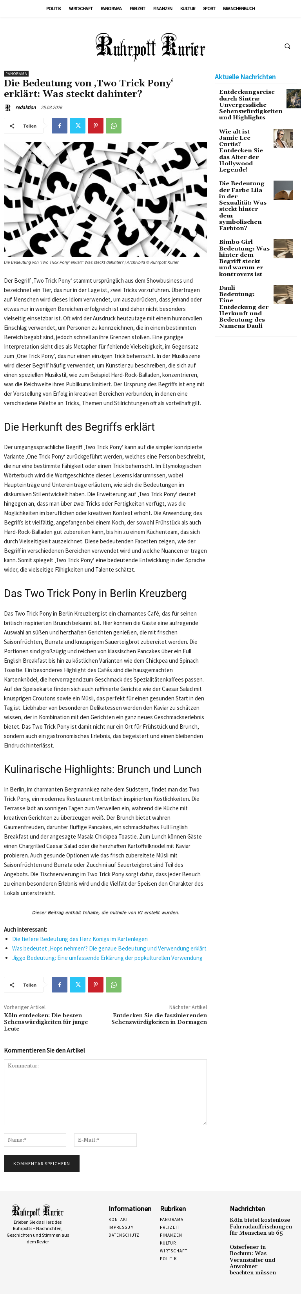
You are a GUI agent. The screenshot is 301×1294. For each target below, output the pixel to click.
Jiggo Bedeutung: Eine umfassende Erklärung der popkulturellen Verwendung (107, 957)
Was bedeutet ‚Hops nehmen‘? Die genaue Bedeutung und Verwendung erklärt (109, 948)
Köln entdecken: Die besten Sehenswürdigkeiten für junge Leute (46, 1022)
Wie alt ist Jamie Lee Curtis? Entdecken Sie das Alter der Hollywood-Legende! (241, 139)
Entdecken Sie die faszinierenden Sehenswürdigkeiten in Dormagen (159, 1019)
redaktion (25, 107)
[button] (287, 46)
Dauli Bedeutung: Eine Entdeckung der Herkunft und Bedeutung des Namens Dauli (241, 249)
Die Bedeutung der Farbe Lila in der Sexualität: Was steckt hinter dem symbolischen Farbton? (242, 179)
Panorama (16, 74)
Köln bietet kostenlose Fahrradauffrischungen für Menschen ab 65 (255, 1225)
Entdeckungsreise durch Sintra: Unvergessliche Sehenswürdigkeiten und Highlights (244, 103)
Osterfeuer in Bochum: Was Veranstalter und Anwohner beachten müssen (252, 1254)
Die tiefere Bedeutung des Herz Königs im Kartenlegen (80, 939)
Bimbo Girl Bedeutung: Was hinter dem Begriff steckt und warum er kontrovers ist (244, 216)
